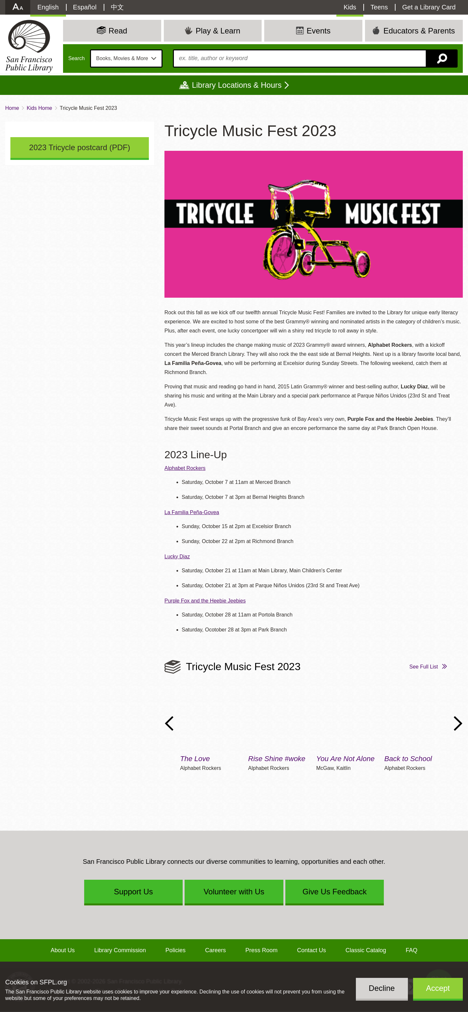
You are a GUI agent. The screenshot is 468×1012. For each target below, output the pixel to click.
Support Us (133, 891)
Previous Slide (169, 723)
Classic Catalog (365, 950)
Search (76, 58)
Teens (379, 7)
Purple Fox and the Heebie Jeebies (205, 600)
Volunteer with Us (234, 891)
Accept (438, 988)
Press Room (261, 950)
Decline (382, 988)
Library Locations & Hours (236, 85)
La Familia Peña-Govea (191, 512)
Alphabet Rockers (184, 468)
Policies (175, 950)
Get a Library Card (429, 7)
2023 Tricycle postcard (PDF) (79, 147)
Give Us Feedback (335, 891)
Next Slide (458, 723)
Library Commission (120, 950)
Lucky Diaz (177, 556)
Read (118, 30)
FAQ (411, 950)
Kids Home (39, 108)
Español (85, 7)
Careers (215, 950)
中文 (117, 7)
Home (12, 108)
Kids (350, 7)
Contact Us (311, 950)
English (48, 7)
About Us (63, 950)
